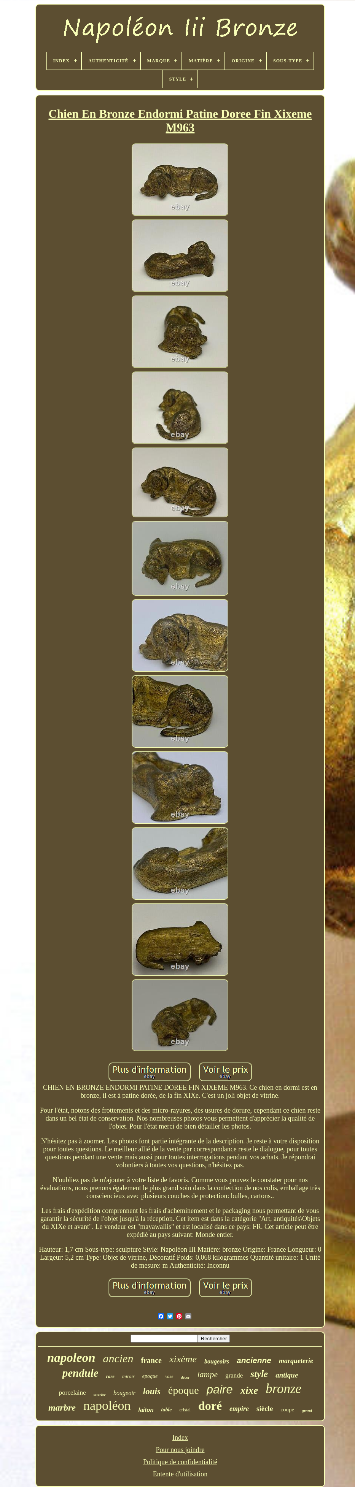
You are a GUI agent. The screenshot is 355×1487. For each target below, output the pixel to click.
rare (110, 1376)
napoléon (107, 1405)
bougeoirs (216, 1361)
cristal (185, 1409)
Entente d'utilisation (180, 1474)
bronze (283, 1388)
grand (307, 1410)
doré (210, 1405)
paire (220, 1389)
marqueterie (296, 1361)
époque (183, 1390)
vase (169, 1376)
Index (180, 1437)
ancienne (254, 1360)
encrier (100, 1394)
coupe (287, 1409)
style (259, 1374)
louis (152, 1391)
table (166, 1409)
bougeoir (124, 1393)
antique (286, 1375)
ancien (118, 1358)
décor (185, 1377)
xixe (249, 1390)
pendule (80, 1373)
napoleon (71, 1358)
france (151, 1360)
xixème (183, 1359)
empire (239, 1408)
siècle (264, 1408)
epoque (150, 1376)
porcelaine (72, 1392)
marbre (62, 1407)
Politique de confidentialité (180, 1462)
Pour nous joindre (180, 1450)
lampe (207, 1374)
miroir (128, 1376)
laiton (146, 1409)
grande (234, 1375)
